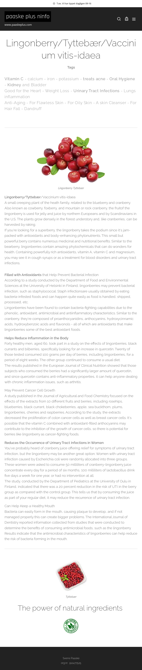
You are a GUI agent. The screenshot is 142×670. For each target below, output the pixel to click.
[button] (119, 18)
